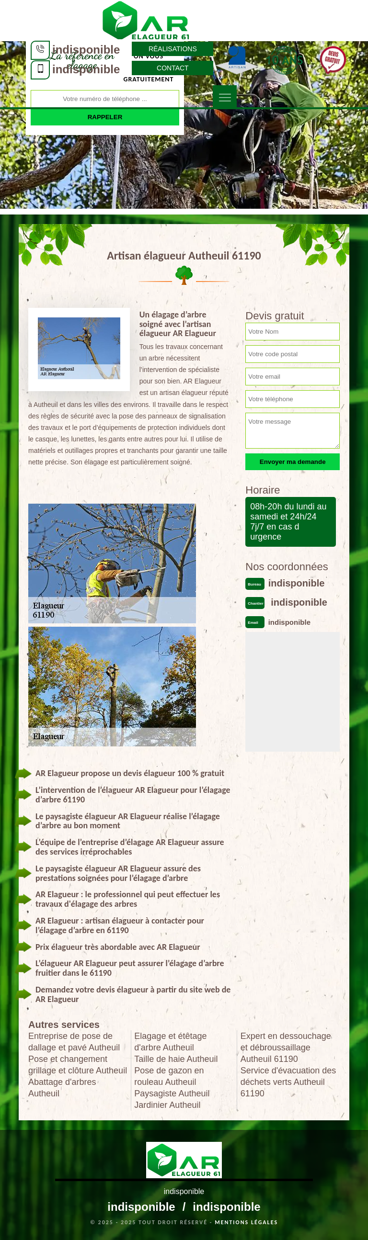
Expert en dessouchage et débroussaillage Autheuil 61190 (286, 1047)
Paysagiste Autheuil (171, 1093)
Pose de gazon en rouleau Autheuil (169, 1076)
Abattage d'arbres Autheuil (62, 1087)
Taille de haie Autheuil (176, 1059)
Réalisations (173, 49)
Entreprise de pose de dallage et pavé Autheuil (74, 1041)
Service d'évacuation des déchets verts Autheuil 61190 (288, 1082)
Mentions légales (246, 1222)
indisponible (86, 49)
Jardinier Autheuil (167, 1105)
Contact (173, 68)
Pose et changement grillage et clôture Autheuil (77, 1064)
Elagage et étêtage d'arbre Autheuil (170, 1041)
